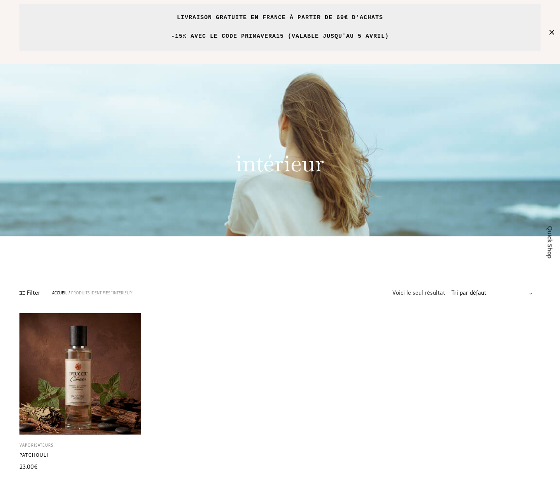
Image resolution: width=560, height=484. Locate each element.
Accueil (59, 293)
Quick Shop (550, 242)
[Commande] (493, 293)
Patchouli (33, 455)
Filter (29, 293)
